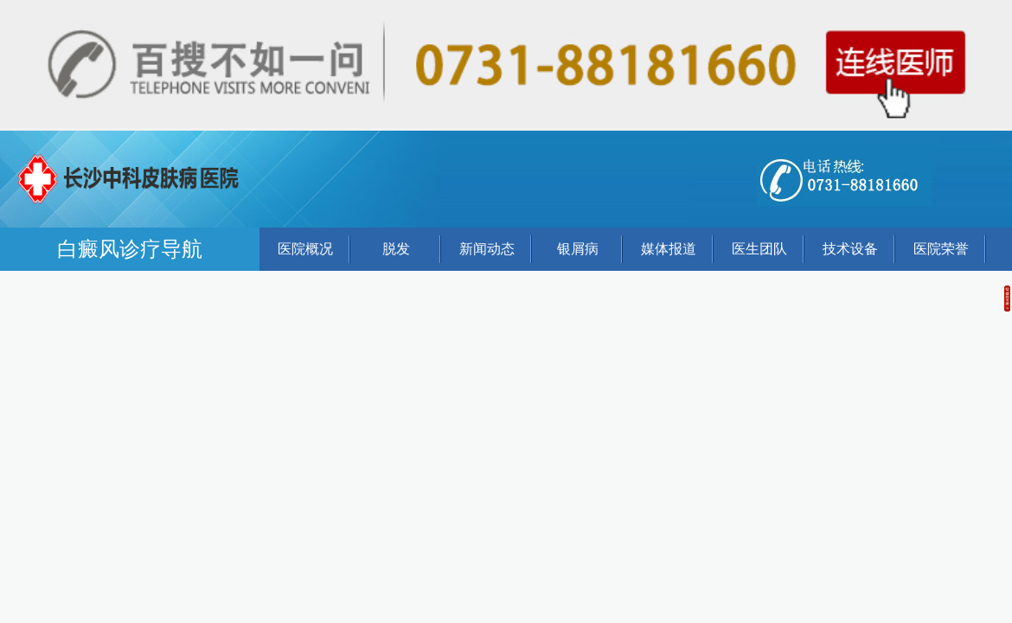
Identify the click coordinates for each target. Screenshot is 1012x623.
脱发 (396, 248)
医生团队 (759, 248)
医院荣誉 (941, 248)
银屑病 (578, 248)
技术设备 (850, 248)
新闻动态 (487, 248)
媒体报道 (668, 248)
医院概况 (305, 248)
